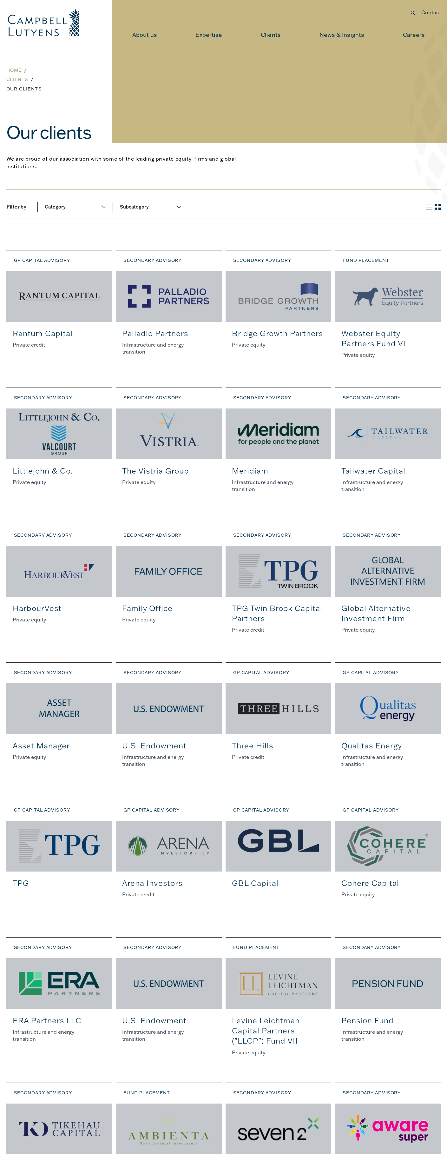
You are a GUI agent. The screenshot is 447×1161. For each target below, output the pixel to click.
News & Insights (342, 34)
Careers (414, 34)
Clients (271, 34)
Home (14, 70)
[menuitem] (144, 35)
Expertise (208, 34)
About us (144, 34)
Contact (431, 12)
